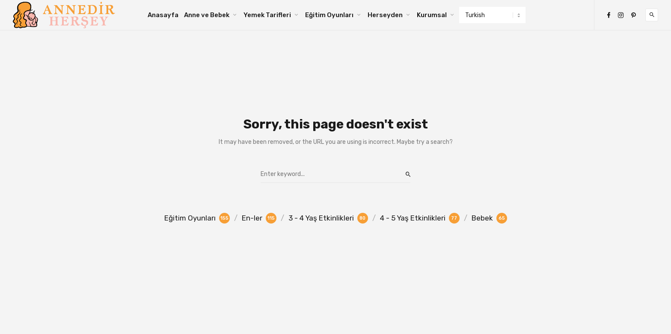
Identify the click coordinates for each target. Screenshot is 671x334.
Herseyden (385, 15)
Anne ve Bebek (206, 15)
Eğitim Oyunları (329, 15)
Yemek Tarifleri (267, 15)
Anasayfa (163, 15)
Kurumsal (432, 15)
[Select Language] (492, 15)
